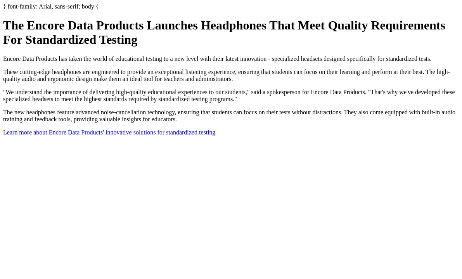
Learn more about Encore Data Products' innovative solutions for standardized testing (109, 132)
